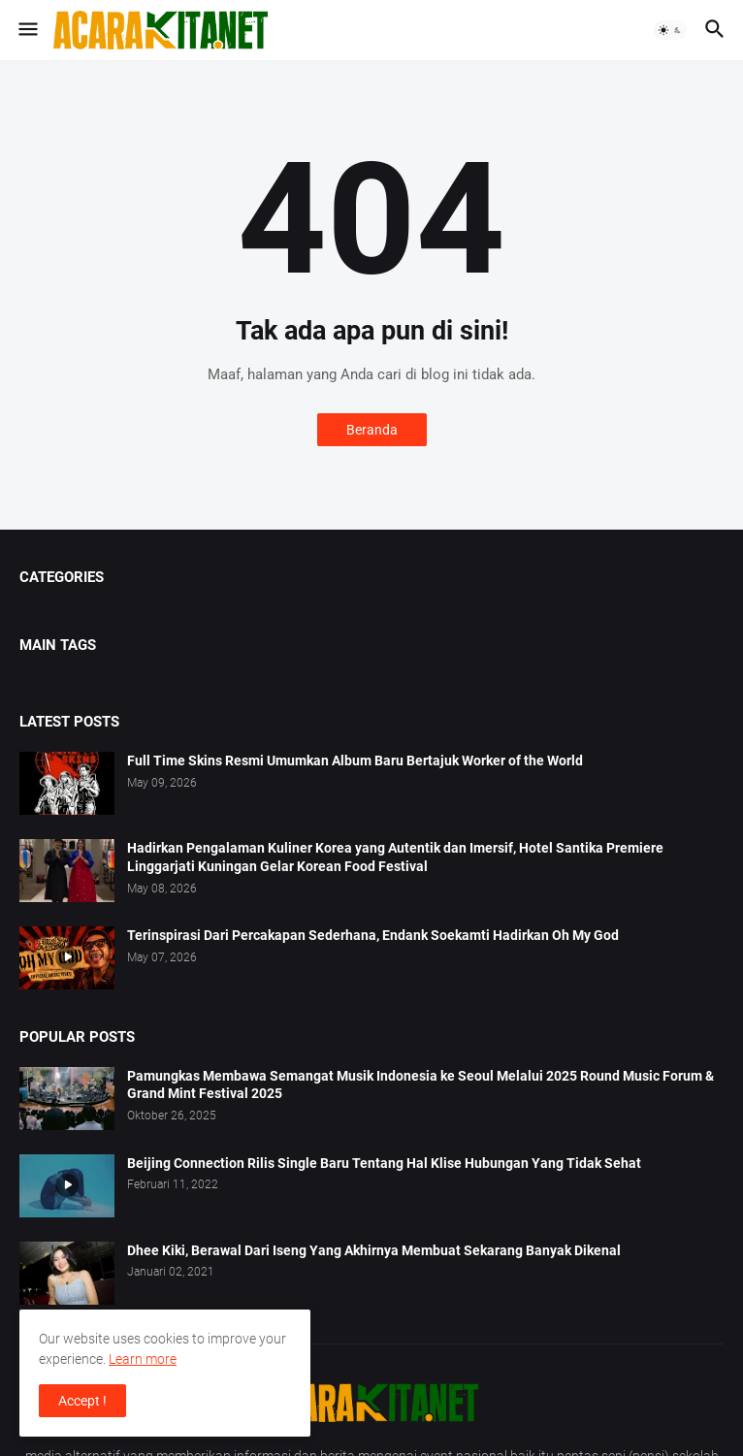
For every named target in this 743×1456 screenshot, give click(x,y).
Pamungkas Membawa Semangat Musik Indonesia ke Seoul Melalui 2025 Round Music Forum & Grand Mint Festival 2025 (420, 1085)
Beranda (372, 429)
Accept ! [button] (82, 1400)
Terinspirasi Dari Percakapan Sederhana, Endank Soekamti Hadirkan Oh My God (373, 935)
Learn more (143, 1359)
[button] (26, 30)
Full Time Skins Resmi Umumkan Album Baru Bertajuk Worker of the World (355, 760)
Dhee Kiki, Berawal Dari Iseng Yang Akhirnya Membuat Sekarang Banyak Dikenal (374, 1250)
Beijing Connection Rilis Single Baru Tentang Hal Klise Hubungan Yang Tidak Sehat (384, 1163)
